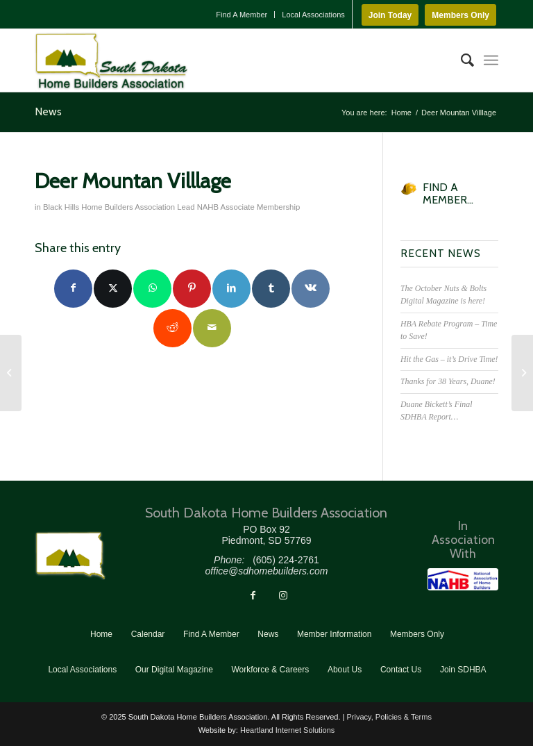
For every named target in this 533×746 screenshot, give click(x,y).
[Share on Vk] (310, 289)
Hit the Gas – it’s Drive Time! (449, 359)
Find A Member (241, 14)
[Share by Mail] (212, 328)
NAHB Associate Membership (249, 207)
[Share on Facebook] (73, 289)
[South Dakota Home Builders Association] (111, 60)
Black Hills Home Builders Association (109, 207)
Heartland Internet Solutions (287, 730)
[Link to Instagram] (283, 595)
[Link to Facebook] (252, 595)
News (48, 111)
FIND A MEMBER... (448, 193)
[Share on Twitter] (113, 289)
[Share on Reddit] (172, 328)
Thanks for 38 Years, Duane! (448, 381)
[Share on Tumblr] (271, 289)
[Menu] (491, 60)
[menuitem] (242, 14)
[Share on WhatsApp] (152, 289)
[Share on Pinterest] (192, 289)
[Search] (460, 60)
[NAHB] (463, 579)
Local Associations (313, 14)
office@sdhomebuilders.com (266, 571)
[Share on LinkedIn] (231, 289)
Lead (185, 207)
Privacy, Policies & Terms (388, 717)
